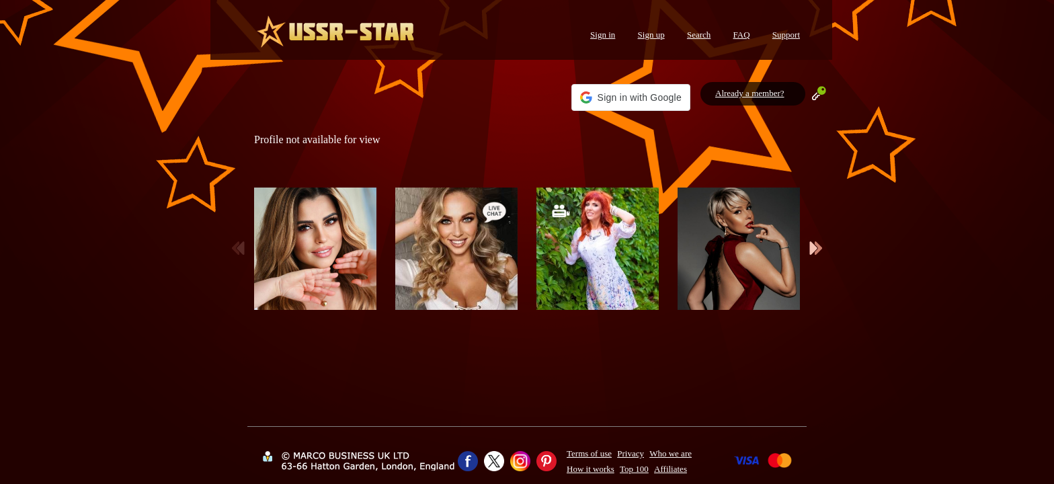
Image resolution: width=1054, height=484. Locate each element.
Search (699, 35)
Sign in (602, 35)
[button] (630, 97)
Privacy (630, 453)
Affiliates (670, 469)
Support (786, 35)
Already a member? (749, 93)
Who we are (670, 453)
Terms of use (589, 453)
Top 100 (634, 469)
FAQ (741, 35)
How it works (590, 469)
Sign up (651, 35)
